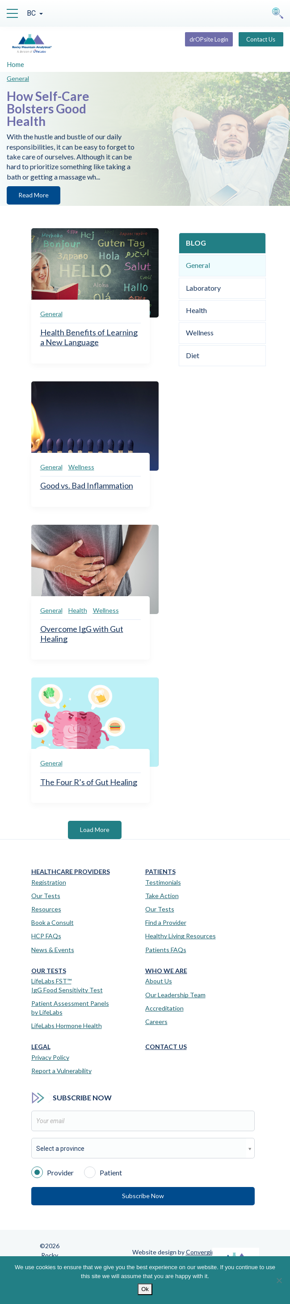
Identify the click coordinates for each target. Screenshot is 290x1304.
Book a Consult (52, 922)
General (18, 78)
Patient (103, 1172)
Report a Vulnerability (61, 1070)
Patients (160, 871)
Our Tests (45, 895)
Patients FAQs (165, 949)
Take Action (162, 895)
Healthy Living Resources (180, 936)
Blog (196, 242)
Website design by (175, 1252)
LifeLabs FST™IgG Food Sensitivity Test (67, 985)
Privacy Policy (50, 1057)
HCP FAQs (46, 936)
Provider (52, 1172)
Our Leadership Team (175, 995)
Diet (192, 355)
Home (15, 64)
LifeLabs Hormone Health (66, 1025)
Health (77, 610)
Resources (46, 909)
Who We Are (166, 970)
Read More (33, 195)
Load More (94, 829)
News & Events (52, 949)
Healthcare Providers (70, 871)
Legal (40, 1046)
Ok (145, 1289)
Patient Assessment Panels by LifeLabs (70, 1007)
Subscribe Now (143, 1196)
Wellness (81, 467)
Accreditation (164, 1008)
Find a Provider (165, 922)
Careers (156, 1021)
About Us (158, 981)
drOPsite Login (208, 39)
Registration (48, 882)
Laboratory (203, 288)
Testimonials (163, 882)
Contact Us (260, 39)
